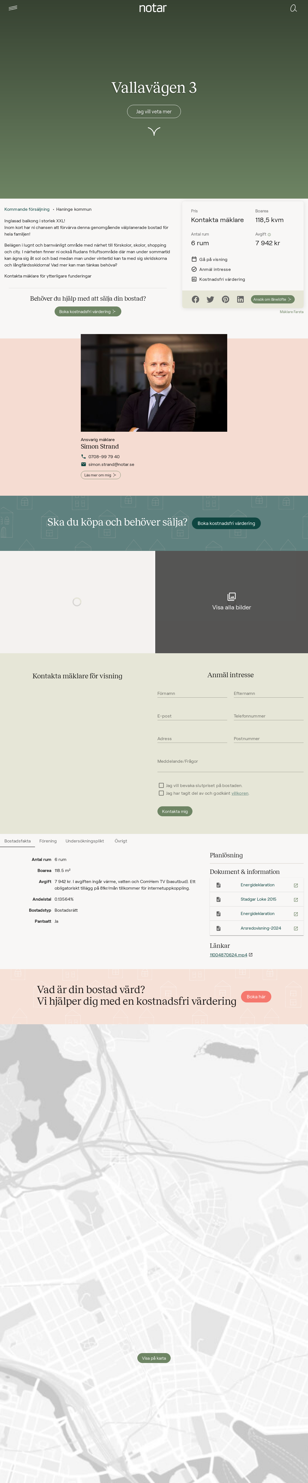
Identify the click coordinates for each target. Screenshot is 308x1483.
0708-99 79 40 (100, 460)
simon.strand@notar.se (107, 468)
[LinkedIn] (240, 299)
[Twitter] (210, 299)
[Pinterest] (225, 299)
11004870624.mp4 (228, 954)
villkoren (240, 793)
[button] (13, 8)
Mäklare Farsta (292, 312)
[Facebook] (195, 299)
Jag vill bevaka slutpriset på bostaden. (204, 785)
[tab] (13, 8)
